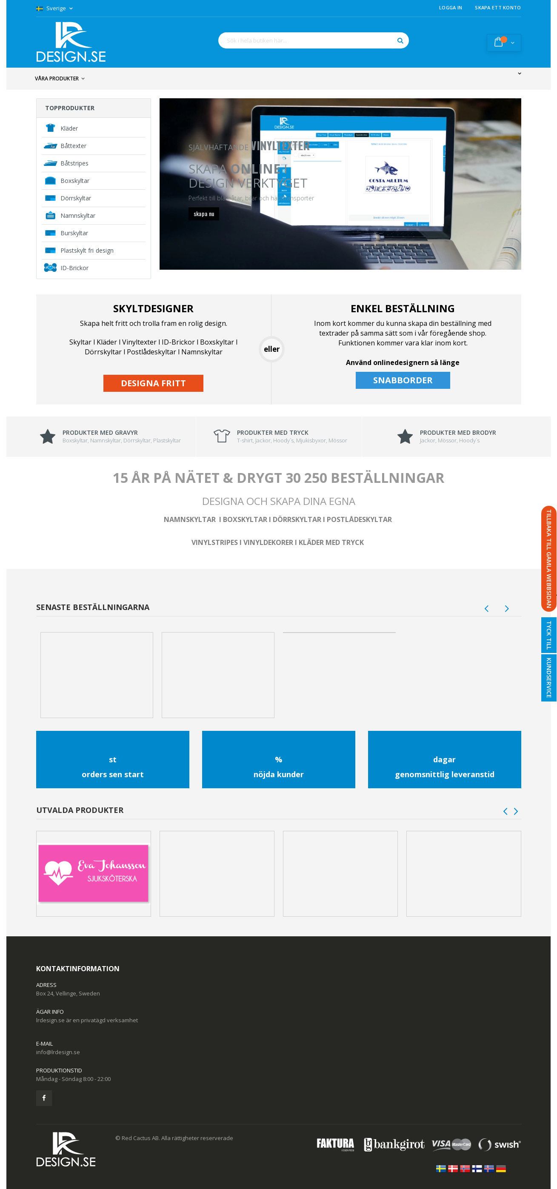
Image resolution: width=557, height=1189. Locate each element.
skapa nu (204, 213)
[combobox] (313, 40)
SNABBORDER (403, 380)
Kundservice (549, 678)
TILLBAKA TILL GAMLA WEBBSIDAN (549, 558)
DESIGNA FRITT (153, 383)
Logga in (450, 7)
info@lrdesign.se (58, 1052)
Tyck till (549, 635)
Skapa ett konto (498, 7)
